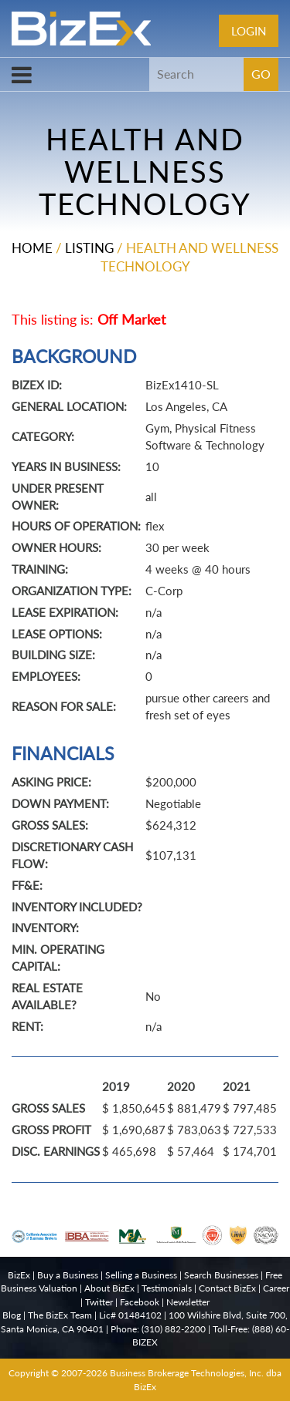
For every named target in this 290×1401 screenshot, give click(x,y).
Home (32, 248)
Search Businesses (221, 1275)
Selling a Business (141, 1275)
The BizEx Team (60, 1315)
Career (276, 1288)
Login (248, 31)
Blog (11, 1315)
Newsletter (188, 1302)
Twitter (99, 1302)
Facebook (139, 1302)
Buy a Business (67, 1275)
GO (261, 73)
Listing (89, 248)
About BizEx (109, 1288)
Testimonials (167, 1288)
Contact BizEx (227, 1288)
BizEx (19, 1275)
